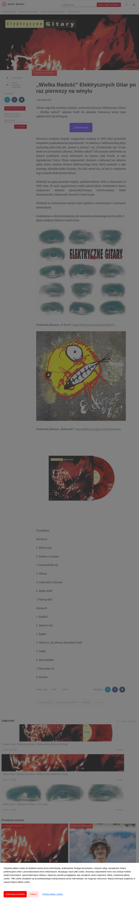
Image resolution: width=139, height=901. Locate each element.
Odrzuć (33, 894)
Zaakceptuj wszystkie (15, 894)
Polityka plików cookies (52, 894)
